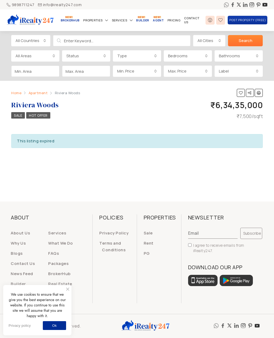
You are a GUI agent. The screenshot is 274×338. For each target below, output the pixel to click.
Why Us (18, 243)
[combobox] (30, 40)
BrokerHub (70, 20)
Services (119, 20)
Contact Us (191, 20)
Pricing (174, 20)
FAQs (53, 253)
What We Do (60, 243)
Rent (149, 243)
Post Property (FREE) (247, 20)
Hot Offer (38, 115)
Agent (158, 20)
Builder (142, 20)
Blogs (17, 253)
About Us (20, 233)
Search (245, 40)
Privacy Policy (113, 233)
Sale (18, 115)
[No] (67, 289)
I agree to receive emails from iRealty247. (216, 248)
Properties (92, 20)
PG (147, 253)
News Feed (22, 273)
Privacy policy (20, 325)
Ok (54, 326)
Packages (58, 263)
